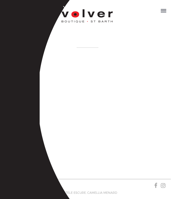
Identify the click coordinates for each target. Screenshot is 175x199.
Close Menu (66, 8)
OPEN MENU (163, 10)
